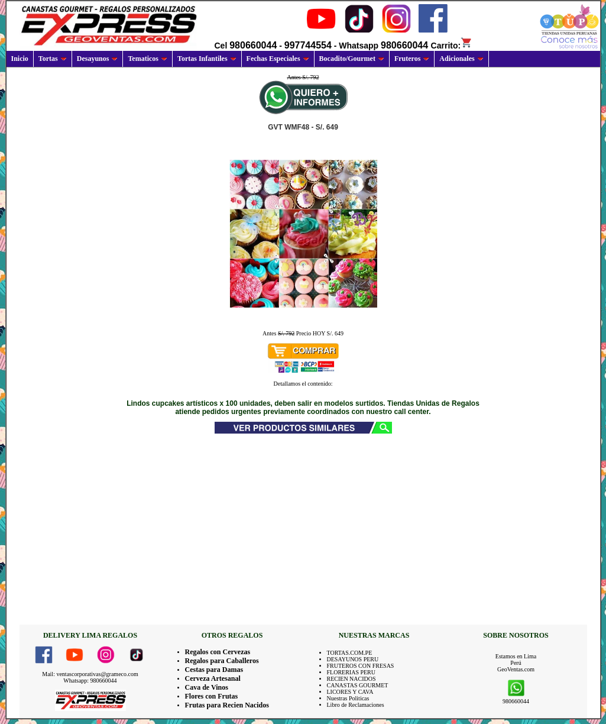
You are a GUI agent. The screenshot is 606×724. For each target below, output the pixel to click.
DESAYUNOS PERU (353, 659)
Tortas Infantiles (206, 58)
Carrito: (452, 45)
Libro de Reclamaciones (355, 705)
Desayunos (97, 58)
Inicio (19, 58)
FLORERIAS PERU (351, 672)
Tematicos (147, 58)
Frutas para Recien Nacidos (227, 705)
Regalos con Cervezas (218, 652)
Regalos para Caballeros (222, 661)
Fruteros (411, 58)
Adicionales (461, 58)
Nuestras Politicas (348, 698)
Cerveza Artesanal (213, 678)
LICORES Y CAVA (350, 692)
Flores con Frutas (211, 696)
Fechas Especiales (278, 58)
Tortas (52, 58)
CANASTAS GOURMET (357, 685)
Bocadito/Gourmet (351, 58)
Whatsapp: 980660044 (89, 680)
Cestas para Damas (214, 669)
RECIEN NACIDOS (351, 678)
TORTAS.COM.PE (349, 652)
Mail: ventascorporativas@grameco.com (90, 674)
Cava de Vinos (206, 687)
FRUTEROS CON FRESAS (360, 665)
